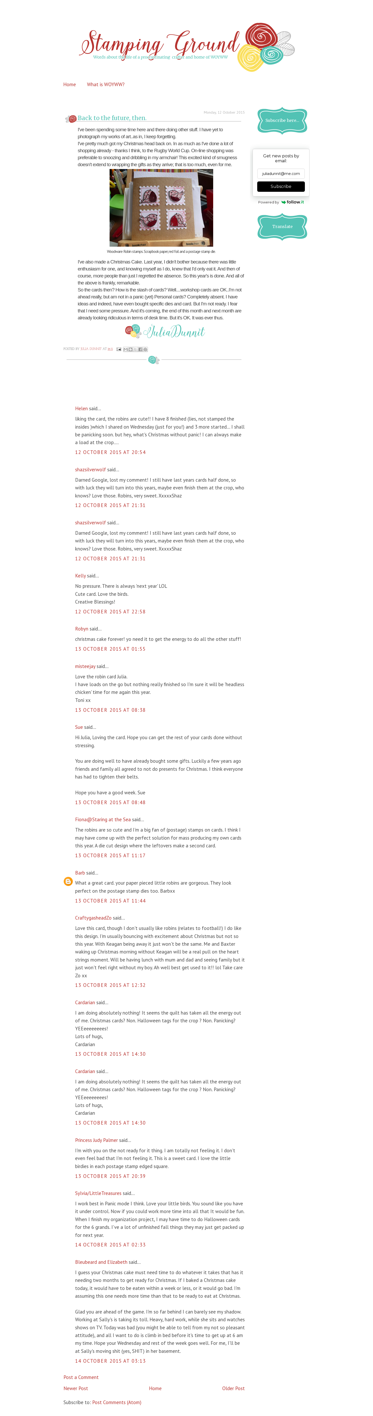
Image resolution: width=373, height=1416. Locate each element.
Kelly (80, 576)
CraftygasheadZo (93, 918)
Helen (81, 408)
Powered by (281, 202)
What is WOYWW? (106, 84)
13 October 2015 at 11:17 (110, 855)
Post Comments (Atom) (116, 1402)
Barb (80, 873)
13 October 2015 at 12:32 (110, 985)
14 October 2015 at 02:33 (110, 1245)
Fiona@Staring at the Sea (103, 819)
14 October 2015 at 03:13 (110, 1361)
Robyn (81, 629)
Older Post (233, 1388)
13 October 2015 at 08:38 (110, 710)
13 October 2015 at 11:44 (110, 901)
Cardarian (85, 1002)
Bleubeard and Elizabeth (101, 1262)
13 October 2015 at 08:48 (110, 802)
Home (69, 84)
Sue (79, 727)
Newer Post (75, 1388)
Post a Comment (81, 1377)
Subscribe (281, 186)
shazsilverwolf (90, 469)
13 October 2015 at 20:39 (110, 1176)
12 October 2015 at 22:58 (110, 611)
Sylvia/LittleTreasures (98, 1193)
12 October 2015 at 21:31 (110, 505)
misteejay (85, 666)
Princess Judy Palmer (96, 1140)
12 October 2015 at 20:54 (110, 452)
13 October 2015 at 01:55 (110, 649)
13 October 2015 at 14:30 (110, 1054)
